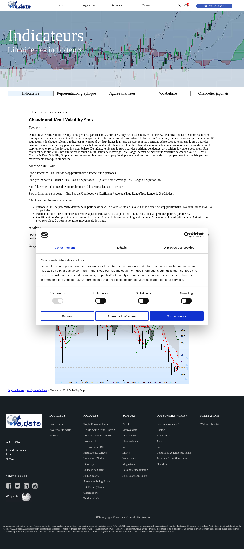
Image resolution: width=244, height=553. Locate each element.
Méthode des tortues (95, 452)
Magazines (128, 464)
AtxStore (127, 424)
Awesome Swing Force (96, 481)
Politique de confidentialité (172, 458)
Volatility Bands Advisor (97, 435)
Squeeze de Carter (93, 469)
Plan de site (163, 464)
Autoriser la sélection (122, 316)
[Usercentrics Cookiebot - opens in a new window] (187, 235)
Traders (53, 435)
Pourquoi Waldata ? (168, 424)
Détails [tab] (122, 247)
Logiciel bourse (16, 390)
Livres (126, 452)
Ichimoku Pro (91, 475)
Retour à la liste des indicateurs (48, 112)
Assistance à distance (134, 475)
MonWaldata (129, 429)
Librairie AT (129, 435)
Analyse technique (37, 390)
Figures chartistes (122, 93)
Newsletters (129, 458)
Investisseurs (56, 424)
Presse (160, 446)
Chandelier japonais (213, 93)
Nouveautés (163, 435)
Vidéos (126, 446)
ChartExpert (90, 492)
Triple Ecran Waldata (95, 424)
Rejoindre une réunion (135, 469)
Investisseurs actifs (60, 429)
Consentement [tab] (65, 247)
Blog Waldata (130, 441)
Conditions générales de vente (174, 452)
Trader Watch (91, 498)
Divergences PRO (93, 446)
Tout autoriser (176, 316)
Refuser (67, 316)
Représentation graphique (76, 93)
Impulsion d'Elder (93, 458)
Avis (159, 441)
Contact (161, 429)
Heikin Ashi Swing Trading (99, 429)
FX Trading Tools (93, 487)
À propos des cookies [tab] (179, 247)
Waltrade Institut (209, 424)
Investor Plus (91, 441)
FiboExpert (89, 464)
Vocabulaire (168, 93)
